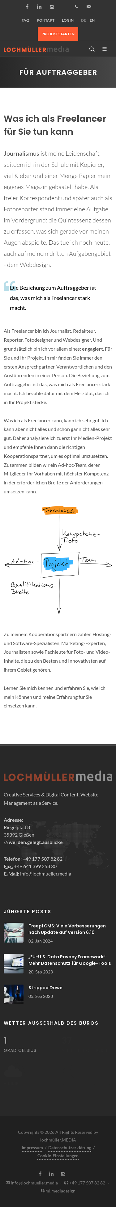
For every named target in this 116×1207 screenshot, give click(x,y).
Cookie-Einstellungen (58, 1155)
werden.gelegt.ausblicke (36, 842)
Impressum (32, 1147)
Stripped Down (45, 988)
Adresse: (13, 820)
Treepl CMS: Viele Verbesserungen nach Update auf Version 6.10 (67, 929)
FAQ (25, 20)
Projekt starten (58, 34)
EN (92, 20)
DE (83, 20)
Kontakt (45, 20)
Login (68, 20)
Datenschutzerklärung (69, 1147)
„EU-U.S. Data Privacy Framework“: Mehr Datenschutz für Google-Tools (69, 960)
